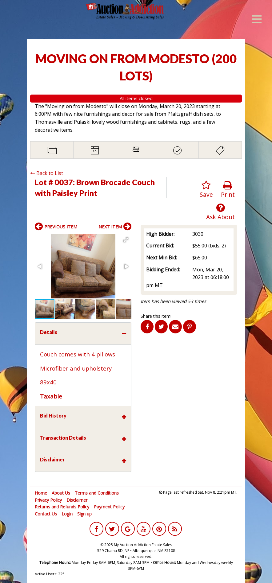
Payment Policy (109, 507)
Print (228, 190)
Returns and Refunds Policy (62, 507)
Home (41, 493)
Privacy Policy (48, 500)
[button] (126, 240)
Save (206, 190)
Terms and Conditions (97, 493)
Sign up (84, 514)
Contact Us (46, 514)
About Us (61, 493)
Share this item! (156, 316)
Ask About (220, 212)
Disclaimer (76, 500)
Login (67, 514)
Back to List (46, 173)
